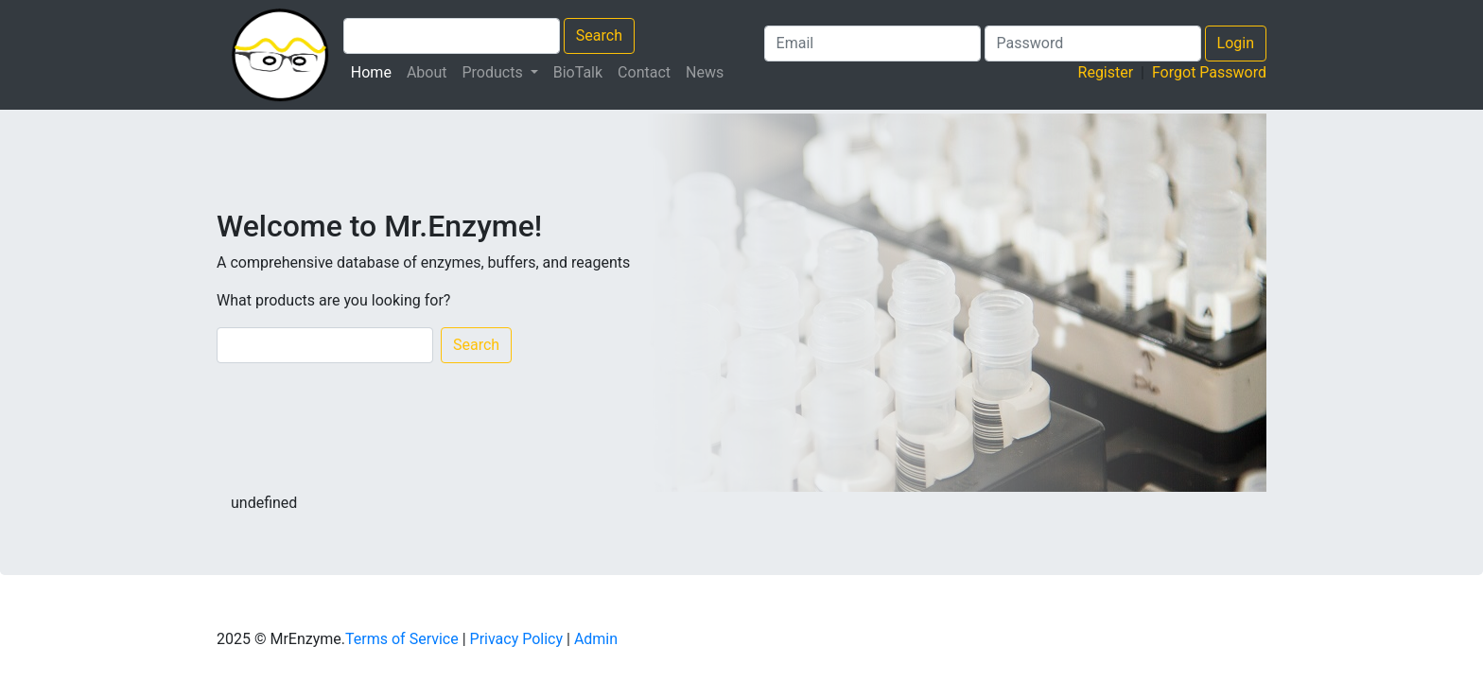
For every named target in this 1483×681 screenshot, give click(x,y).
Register (1106, 72)
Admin (596, 639)
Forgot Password (1209, 72)
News (705, 72)
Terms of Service (402, 639)
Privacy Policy (517, 639)
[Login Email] (872, 43)
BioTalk (577, 72)
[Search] (325, 345)
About (427, 72)
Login (1235, 43)
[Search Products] (451, 36)
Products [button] (494, 72)
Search (599, 35)
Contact (644, 72)
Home (375, 71)
